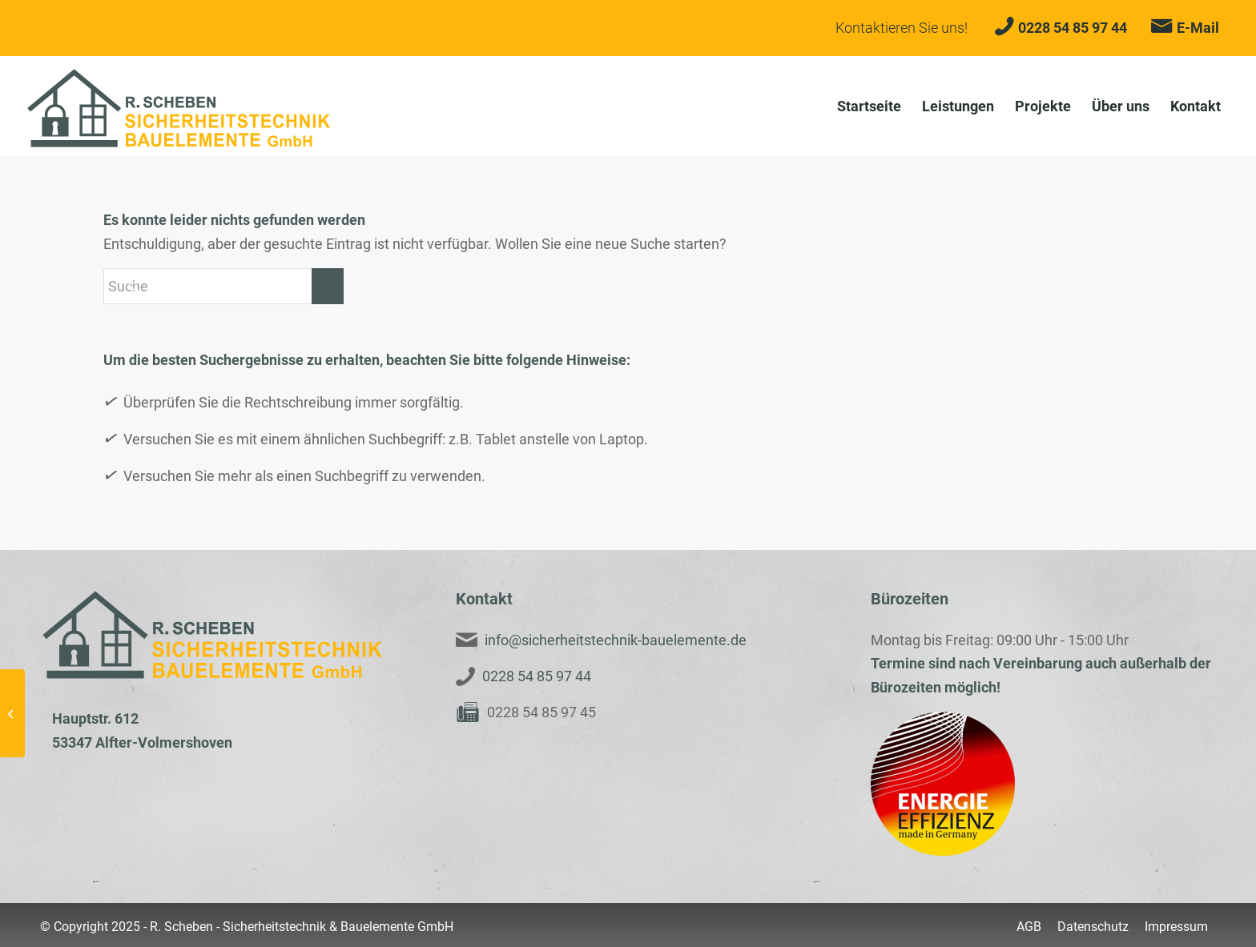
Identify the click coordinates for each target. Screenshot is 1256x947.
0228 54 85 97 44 (1072, 27)
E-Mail (1198, 27)
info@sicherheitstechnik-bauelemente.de (616, 640)
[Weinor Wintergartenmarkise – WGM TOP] (12, 713)
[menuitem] (869, 106)
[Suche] (223, 286)
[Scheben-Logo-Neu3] (179, 108)
